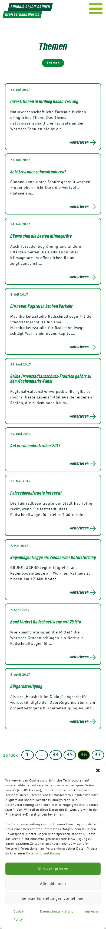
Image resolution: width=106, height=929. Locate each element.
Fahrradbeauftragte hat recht (36, 493)
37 (98, 754)
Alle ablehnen (53, 883)
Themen (53, 63)
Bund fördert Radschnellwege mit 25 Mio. (46, 622)
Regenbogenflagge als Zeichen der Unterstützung (53, 557)
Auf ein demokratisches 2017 (35, 445)
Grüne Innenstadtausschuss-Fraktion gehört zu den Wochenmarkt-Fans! (50, 379)
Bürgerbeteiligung (26, 686)
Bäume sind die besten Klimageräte (41, 236)
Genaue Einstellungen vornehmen (53, 898)
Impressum (92, 911)
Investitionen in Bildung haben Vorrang (44, 101)
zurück (10, 755)
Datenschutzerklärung (43, 853)
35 (70, 754)
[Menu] (96, 8)
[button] (98, 770)
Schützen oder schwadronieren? (38, 172)
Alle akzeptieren (53, 868)
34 (55, 754)
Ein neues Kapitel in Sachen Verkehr (41, 306)
